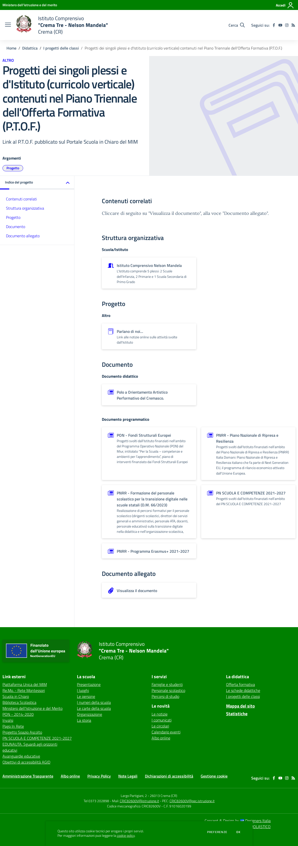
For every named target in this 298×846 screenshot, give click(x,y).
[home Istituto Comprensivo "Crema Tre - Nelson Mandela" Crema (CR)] (62, 25)
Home (11, 48)
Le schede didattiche (243, 690)
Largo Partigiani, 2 (134, 795)
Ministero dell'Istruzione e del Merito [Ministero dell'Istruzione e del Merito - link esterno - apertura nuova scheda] (32, 708)
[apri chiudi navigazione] (8, 25)
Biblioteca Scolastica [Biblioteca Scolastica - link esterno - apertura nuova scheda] (19, 702)
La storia (84, 720)
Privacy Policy (99, 776)
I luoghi (83, 690)
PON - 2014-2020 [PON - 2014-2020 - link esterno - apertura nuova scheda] (18, 714)
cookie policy (126, 835)
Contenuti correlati (21, 199)
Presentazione (89, 684)
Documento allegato (23, 236)
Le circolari (160, 726)
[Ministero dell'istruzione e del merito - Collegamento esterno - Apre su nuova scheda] (29, 4)
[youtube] (280, 25)
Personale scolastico (168, 690)
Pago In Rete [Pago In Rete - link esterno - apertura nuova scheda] (13, 726)
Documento (15, 227)
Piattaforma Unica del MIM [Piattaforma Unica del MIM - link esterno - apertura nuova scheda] (24, 684)
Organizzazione (89, 714)
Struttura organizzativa (25, 208)
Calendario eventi (166, 732)
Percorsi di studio (165, 696)
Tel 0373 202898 (96, 800)
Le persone (86, 696)
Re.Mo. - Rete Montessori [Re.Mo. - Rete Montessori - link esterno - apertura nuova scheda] (23, 690)
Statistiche (236, 713)
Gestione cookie (214, 776)
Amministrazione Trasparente (27, 776)
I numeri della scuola (94, 702)
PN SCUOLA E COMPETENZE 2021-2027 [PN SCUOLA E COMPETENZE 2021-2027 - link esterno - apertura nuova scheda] (37, 738)
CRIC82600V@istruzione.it (139, 800)
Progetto (12, 168)
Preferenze (217, 832)
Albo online (161, 738)
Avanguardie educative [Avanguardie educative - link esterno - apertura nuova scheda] (21, 756)
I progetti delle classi (61, 48)
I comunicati (162, 720)
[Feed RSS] (293, 25)
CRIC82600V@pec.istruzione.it (192, 800)
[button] (37, 182)
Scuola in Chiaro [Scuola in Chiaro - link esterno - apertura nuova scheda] (15, 696)
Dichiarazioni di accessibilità (169, 776)
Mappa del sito (240, 706)
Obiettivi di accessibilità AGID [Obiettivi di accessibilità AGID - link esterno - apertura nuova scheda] (26, 762)
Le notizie (160, 714)
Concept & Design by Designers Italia (238, 821)
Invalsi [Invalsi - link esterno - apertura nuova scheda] (7, 720)
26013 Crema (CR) (163, 795)
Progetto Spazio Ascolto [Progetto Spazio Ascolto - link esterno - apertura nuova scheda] (22, 732)
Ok (238, 832)
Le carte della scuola (94, 708)
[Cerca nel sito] (236, 25)
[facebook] (274, 25)
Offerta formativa (240, 684)
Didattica (30, 48)
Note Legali (127, 776)
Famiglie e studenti (167, 684)
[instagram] (287, 25)
